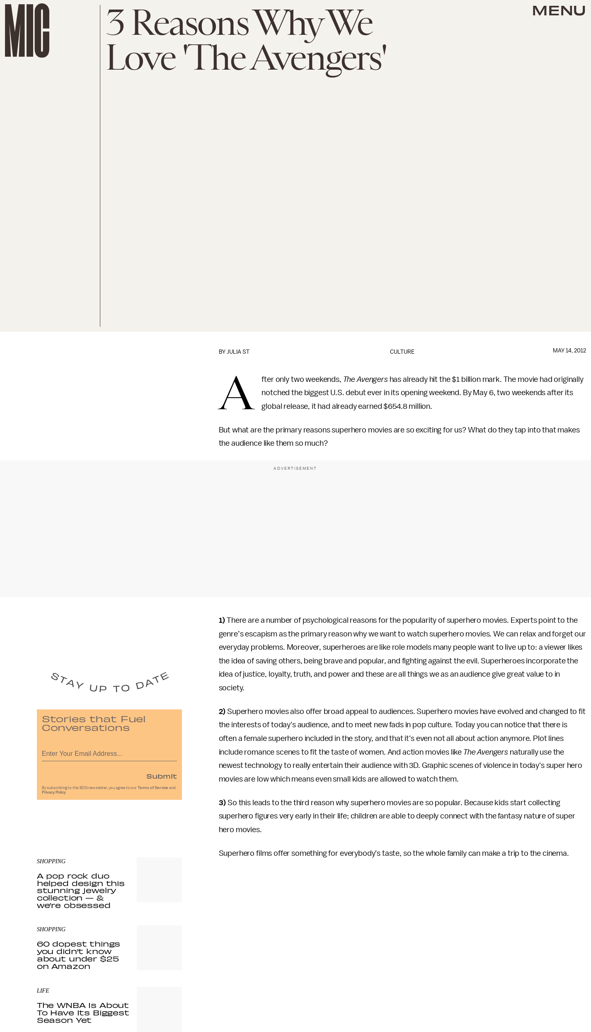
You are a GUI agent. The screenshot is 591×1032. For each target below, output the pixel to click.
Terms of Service (153, 790)
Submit (161, 778)
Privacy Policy (54, 794)
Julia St (238, 352)
